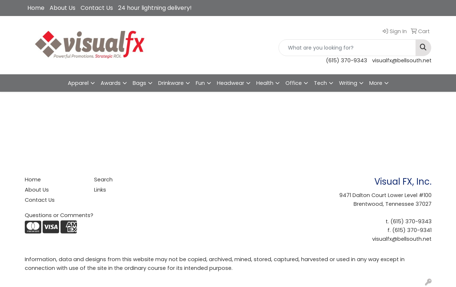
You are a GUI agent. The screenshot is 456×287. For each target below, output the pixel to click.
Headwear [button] (230, 83)
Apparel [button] (78, 83)
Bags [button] (139, 83)
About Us (62, 8)
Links (100, 189)
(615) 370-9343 (346, 60)
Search (103, 179)
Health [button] (264, 83)
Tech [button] (320, 83)
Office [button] (293, 83)
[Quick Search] (347, 47)
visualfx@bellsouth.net (402, 60)
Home (35, 8)
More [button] (375, 83)
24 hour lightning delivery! (155, 8)
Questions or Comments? (59, 215)
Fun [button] (200, 83)
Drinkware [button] (171, 83)
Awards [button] (111, 83)
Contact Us (97, 8)
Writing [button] (348, 83)
